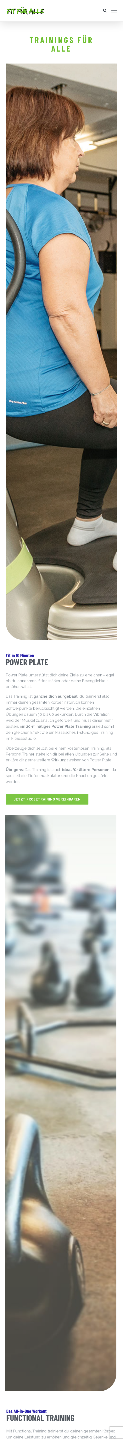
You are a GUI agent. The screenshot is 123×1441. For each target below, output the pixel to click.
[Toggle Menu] (114, 10)
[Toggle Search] (105, 10)
